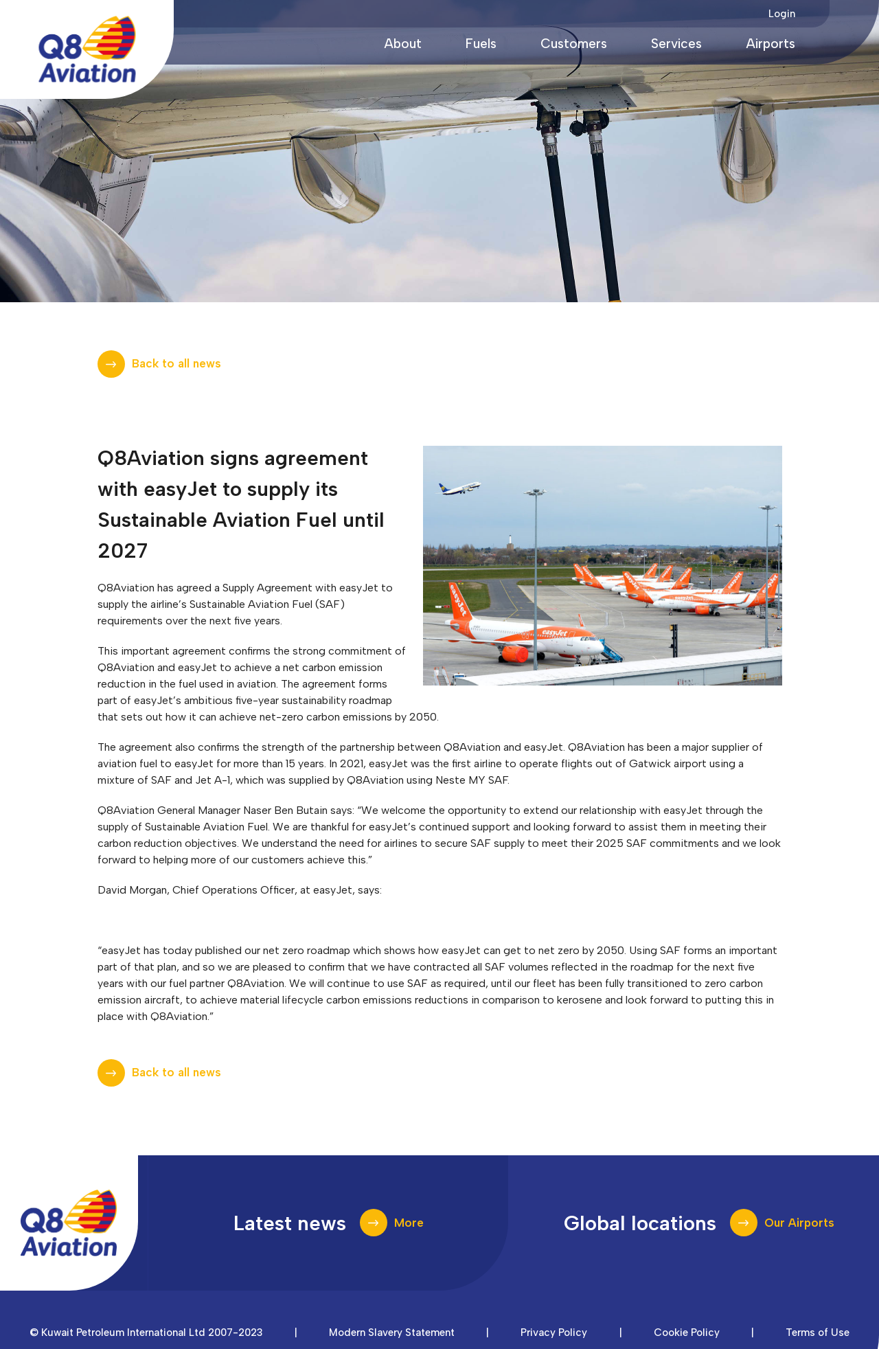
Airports (770, 44)
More (409, 1222)
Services (676, 44)
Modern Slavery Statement (392, 1332)
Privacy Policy (554, 1332)
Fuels (481, 44)
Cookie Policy (687, 1332)
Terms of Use (817, 1332)
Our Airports (799, 1222)
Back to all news (176, 363)
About (403, 44)
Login (781, 14)
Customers (573, 44)
